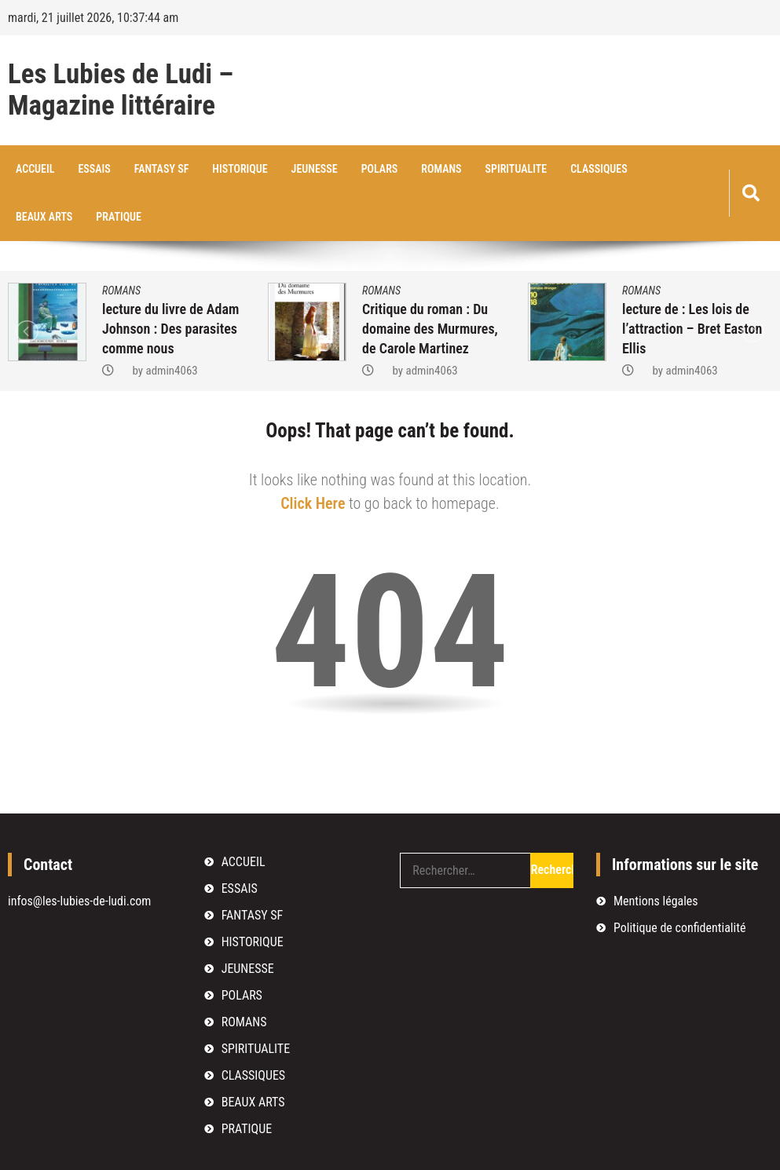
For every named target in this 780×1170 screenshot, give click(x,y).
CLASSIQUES (599, 169)
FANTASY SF (161, 169)
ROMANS (441, 169)
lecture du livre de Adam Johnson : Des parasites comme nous (170, 328)
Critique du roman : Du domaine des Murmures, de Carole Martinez (430, 328)
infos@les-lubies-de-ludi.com (79, 901)
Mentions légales (655, 901)
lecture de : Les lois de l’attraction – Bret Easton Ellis (692, 328)
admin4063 (171, 371)
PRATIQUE (118, 216)
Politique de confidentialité (679, 927)
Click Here (312, 503)
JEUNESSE (314, 169)
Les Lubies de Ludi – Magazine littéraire (120, 90)
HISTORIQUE (239, 169)
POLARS (379, 169)
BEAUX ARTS (44, 216)
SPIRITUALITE (516, 169)
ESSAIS (94, 169)
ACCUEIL (35, 169)
